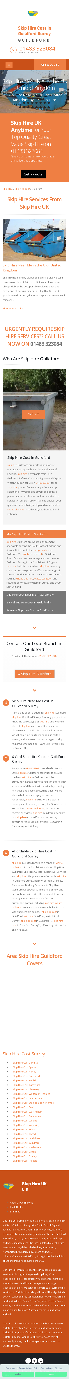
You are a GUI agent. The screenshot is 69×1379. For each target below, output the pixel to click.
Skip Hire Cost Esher (24, 1129)
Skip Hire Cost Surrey (24, 1054)
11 (28, 107)
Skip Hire (8, 189)
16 (49, 107)
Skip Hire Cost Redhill (24, 1080)
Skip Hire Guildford (35, 674)
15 (45, 107)
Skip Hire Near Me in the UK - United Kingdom (34, 84)
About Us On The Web (21, 1202)
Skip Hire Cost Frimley (25, 1156)
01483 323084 (37, 48)
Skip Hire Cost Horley (24, 1071)
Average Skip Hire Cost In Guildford (30, 610)
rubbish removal (32, 554)
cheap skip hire (15, 509)
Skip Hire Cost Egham (24, 1151)
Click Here (33, 414)
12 (32, 107)
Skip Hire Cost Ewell (24, 1107)
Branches (15, 1211)
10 (24, 107)
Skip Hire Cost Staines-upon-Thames (33, 1102)
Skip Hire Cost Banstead (26, 1076)
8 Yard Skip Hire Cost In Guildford (28, 602)
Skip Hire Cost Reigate (25, 1160)
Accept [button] (51, 1374)
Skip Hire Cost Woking (25, 1120)
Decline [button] (18, 1374)
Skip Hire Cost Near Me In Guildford (30, 594)
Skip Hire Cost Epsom (24, 1067)
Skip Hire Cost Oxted (24, 1134)
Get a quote (50, 64)
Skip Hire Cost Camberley (27, 1116)
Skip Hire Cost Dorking (25, 1062)
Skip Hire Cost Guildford (26, 1142)
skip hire (12, 465)
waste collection (43, 578)
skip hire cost (49, 912)
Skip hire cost (22, 189)
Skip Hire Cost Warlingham (27, 1111)
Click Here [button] (58, 1368)
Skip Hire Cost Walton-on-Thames (31, 1093)
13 (37, 107)
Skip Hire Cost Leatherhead (28, 1098)
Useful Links (16, 1207)
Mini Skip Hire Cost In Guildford (27, 534)
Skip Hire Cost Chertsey (26, 1089)
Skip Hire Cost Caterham (26, 1085)
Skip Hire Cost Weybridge (27, 1125)
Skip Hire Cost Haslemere (27, 1147)
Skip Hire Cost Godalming (27, 1138)
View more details (13, 308)
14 (41, 107)
